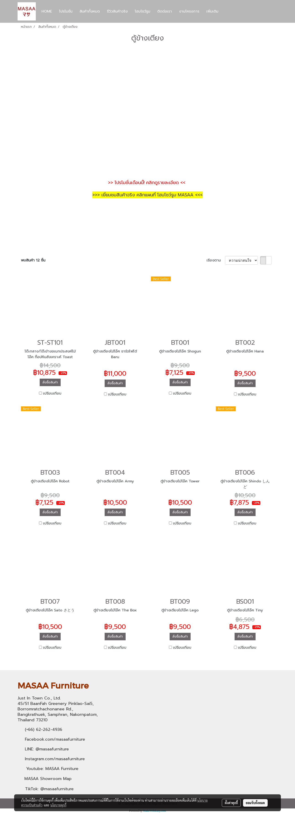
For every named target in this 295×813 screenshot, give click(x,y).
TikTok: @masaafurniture (49, 789)
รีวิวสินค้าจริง (117, 11)
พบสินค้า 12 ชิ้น (33, 260)
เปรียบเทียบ (52, 393)
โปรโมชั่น (65, 11)
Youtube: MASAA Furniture (52, 768)
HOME (46, 11)
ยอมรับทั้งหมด (255, 803)
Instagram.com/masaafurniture (55, 759)
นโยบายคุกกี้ (58, 805)
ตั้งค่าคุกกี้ (231, 803)
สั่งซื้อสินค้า (50, 382)
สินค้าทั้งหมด (90, 11)
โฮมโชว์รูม (142, 11)
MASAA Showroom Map (48, 778)
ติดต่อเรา (164, 11)
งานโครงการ (189, 11)
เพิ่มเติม (212, 11)
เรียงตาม (216, 260)
